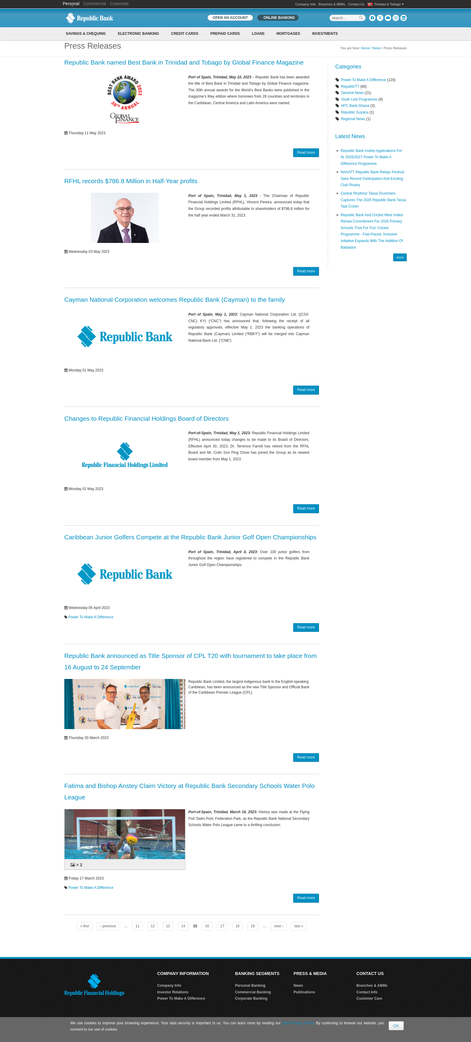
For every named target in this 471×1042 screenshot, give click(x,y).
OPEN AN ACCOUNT (230, 18)
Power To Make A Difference (90, 617)
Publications (304, 992)
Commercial (95, 3)
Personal (72, 3)
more (400, 257)
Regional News (353, 119)
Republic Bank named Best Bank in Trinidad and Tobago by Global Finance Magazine (184, 62)
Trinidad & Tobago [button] (389, 4)
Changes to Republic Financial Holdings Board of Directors (146, 418)
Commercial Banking (253, 992)
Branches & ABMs (332, 4)
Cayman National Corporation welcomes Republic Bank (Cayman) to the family (174, 299)
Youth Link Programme (359, 99)
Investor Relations (172, 992)
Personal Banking (250, 985)
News (376, 48)
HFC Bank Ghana (355, 106)
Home (365, 48)
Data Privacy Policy (298, 1023)
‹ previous (108, 926)
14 (183, 926)
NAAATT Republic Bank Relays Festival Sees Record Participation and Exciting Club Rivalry (372, 178)
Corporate (119, 3)
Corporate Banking (251, 998)
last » (298, 926)
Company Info (305, 4)
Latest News (350, 136)
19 (253, 926)
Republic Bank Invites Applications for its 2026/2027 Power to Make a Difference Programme (371, 157)
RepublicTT (350, 86)
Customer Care (369, 998)
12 (153, 926)
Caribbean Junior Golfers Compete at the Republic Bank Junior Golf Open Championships (190, 537)
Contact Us (356, 4)
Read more (306, 152)
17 (222, 926)
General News (352, 93)
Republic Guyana (355, 112)
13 (168, 926)
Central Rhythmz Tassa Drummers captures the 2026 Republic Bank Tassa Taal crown (373, 199)
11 (137, 926)
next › (278, 926)
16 (207, 926)
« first (84, 926)
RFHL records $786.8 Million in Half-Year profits (130, 180)
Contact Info (367, 992)
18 (237, 926)
